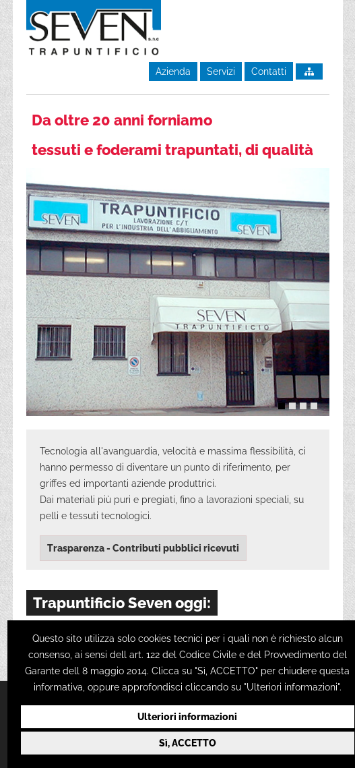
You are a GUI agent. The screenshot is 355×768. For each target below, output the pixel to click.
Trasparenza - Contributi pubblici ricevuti (143, 548)
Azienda (173, 71)
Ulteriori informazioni (187, 716)
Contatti (268, 71)
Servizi (221, 71)
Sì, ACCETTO (187, 743)
